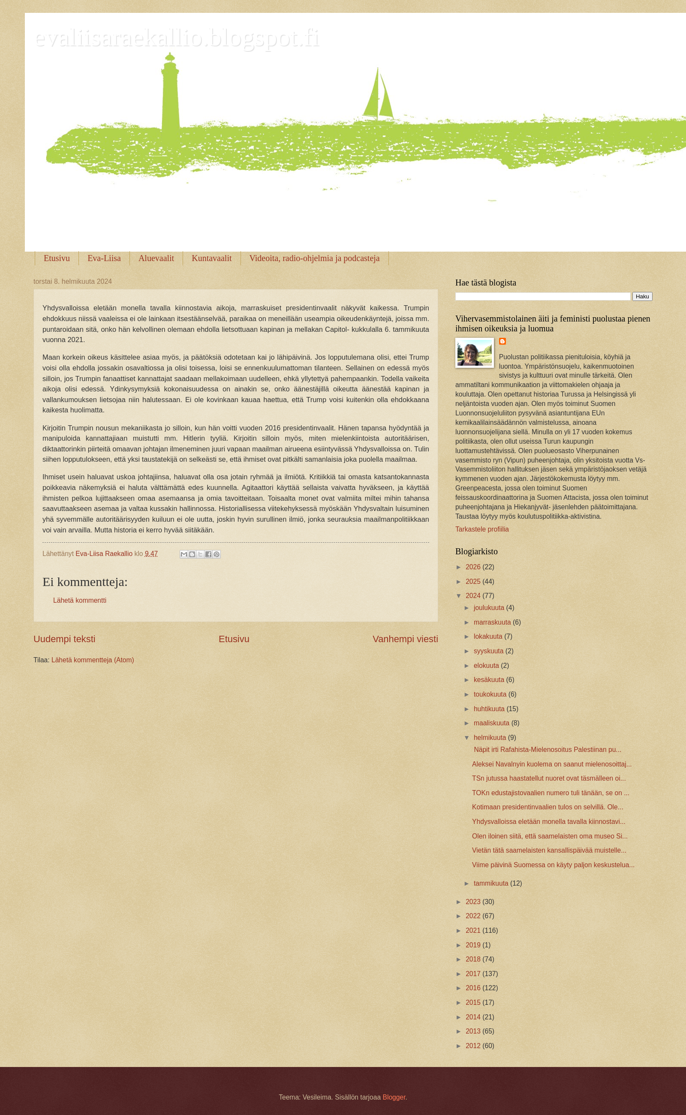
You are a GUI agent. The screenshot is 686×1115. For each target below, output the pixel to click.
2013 (474, 1031)
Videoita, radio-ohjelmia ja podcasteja (315, 258)
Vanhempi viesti (405, 639)
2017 (474, 973)
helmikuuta (491, 737)
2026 (474, 567)
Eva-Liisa (104, 258)
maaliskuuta (492, 723)
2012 (474, 1045)
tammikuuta (492, 883)
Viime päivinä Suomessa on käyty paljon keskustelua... (553, 865)
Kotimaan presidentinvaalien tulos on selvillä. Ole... (547, 807)
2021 (474, 930)
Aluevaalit (156, 258)
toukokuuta (491, 694)
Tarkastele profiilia (482, 529)
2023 (474, 901)
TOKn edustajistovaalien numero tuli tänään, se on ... (550, 792)
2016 (474, 988)
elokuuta (487, 665)
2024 (474, 595)
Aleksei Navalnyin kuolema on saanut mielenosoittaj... (552, 764)
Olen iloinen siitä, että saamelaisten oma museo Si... (550, 836)
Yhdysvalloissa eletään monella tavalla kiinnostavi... (549, 821)
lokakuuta (489, 636)
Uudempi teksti (64, 639)
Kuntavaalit (212, 258)
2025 (474, 581)
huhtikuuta (490, 708)
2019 (474, 945)
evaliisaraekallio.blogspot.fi (176, 37)
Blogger (393, 1097)
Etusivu (57, 258)
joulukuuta (490, 607)
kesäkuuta (490, 679)
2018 (474, 959)
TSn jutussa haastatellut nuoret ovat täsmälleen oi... (549, 778)
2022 (474, 916)
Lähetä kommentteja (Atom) (92, 660)
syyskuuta (489, 651)
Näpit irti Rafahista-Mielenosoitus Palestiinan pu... (546, 749)
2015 (474, 1002)
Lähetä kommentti (79, 600)
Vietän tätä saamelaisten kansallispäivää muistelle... (549, 850)
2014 (474, 1017)
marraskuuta (493, 622)
